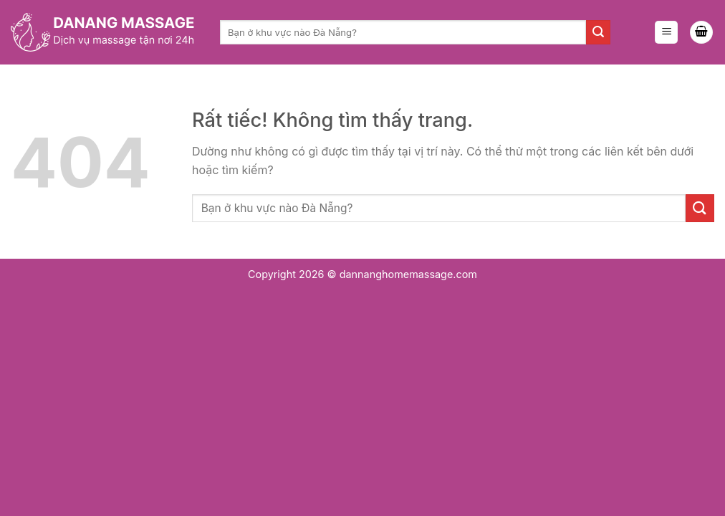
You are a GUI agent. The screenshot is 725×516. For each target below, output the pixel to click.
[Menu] (666, 32)
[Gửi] (598, 32)
